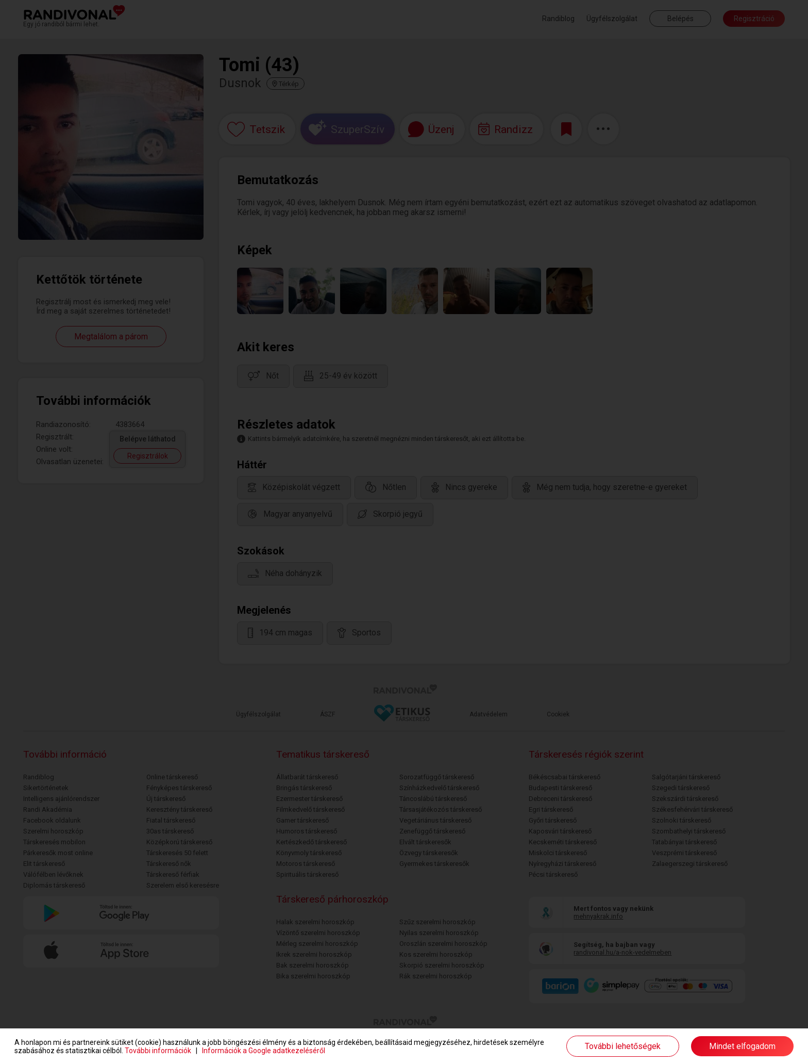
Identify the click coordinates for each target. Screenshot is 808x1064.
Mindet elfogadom (742, 1046)
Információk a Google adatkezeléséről (263, 1050)
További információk (158, 1050)
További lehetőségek (623, 1046)
